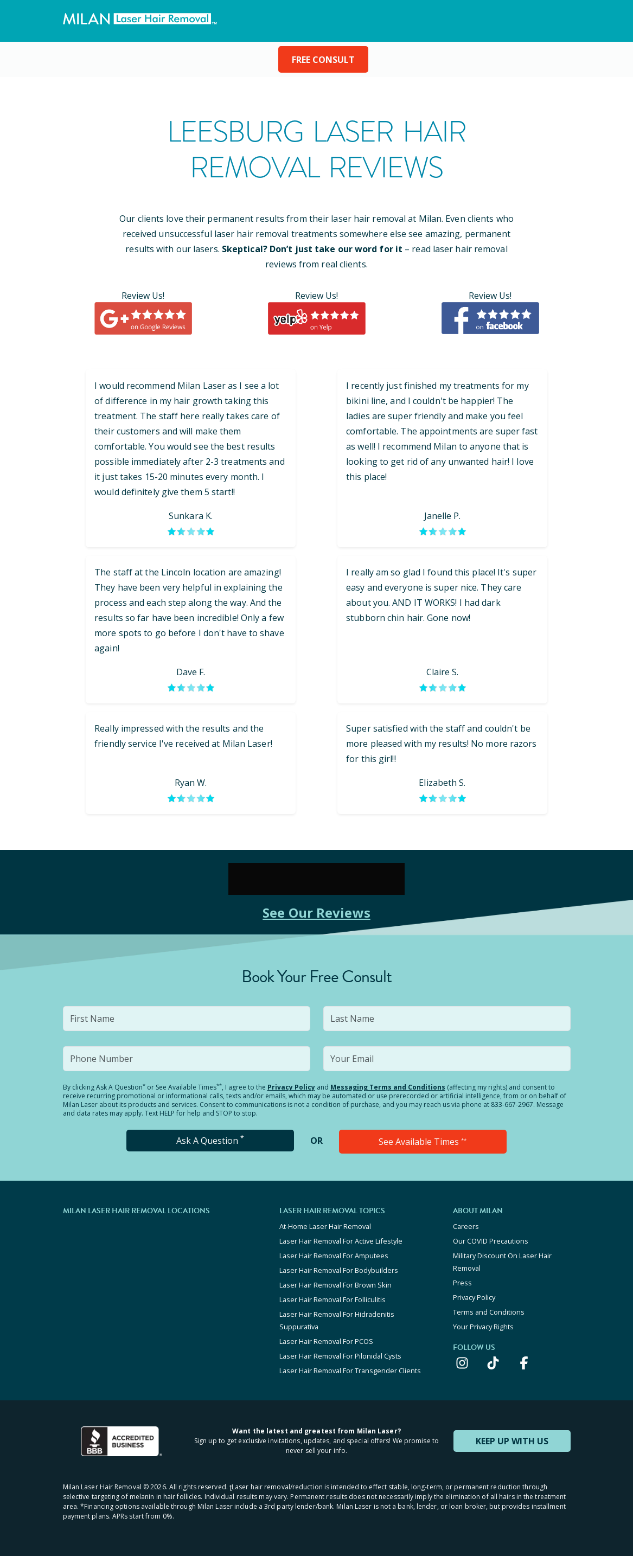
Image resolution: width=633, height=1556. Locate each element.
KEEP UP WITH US (512, 1441)
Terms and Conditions (489, 1312)
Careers (466, 1226)
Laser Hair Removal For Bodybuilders (338, 1270)
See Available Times (422, 1142)
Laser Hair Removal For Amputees (333, 1255)
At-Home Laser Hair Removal (325, 1226)
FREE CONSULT (323, 60)
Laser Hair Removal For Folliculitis (332, 1299)
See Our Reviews (316, 912)
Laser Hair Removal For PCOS (326, 1341)
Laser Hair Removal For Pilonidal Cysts (340, 1356)
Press (462, 1283)
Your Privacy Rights (483, 1326)
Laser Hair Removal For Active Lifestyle (340, 1241)
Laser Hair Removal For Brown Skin (335, 1285)
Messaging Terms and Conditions (387, 1087)
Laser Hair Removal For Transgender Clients (350, 1370)
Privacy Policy (291, 1087)
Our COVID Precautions (490, 1241)
